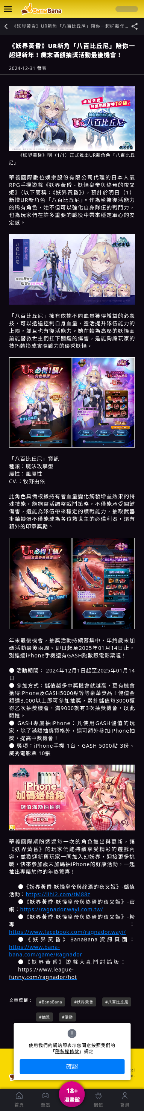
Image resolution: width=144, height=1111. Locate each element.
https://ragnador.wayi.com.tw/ (61, 909)
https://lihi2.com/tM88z (58, 894)
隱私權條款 (67, 1052)
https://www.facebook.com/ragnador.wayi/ (67, 931)
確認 (72, 1066)
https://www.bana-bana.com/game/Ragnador (45, 950)
